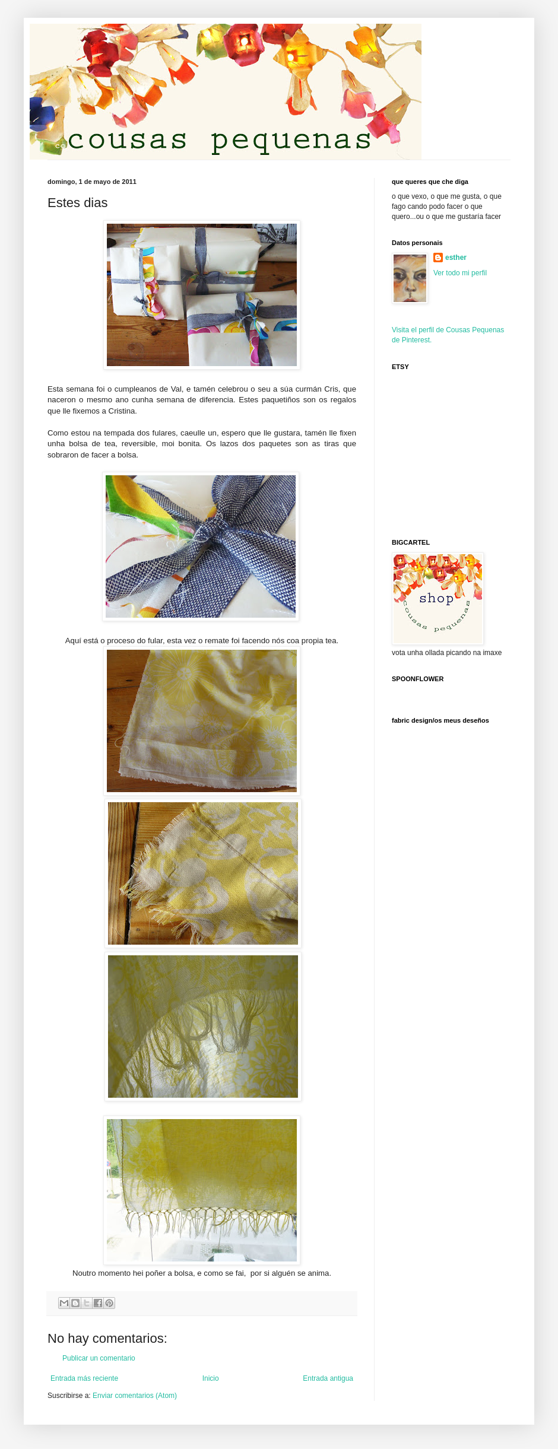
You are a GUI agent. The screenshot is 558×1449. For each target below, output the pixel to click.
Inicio (210, 1378)
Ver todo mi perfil (460, 273)
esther (456, 257)
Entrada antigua (328, 1378)
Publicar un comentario (98, 1358)
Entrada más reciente (84, 1378)
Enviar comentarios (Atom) (135, 1395)
